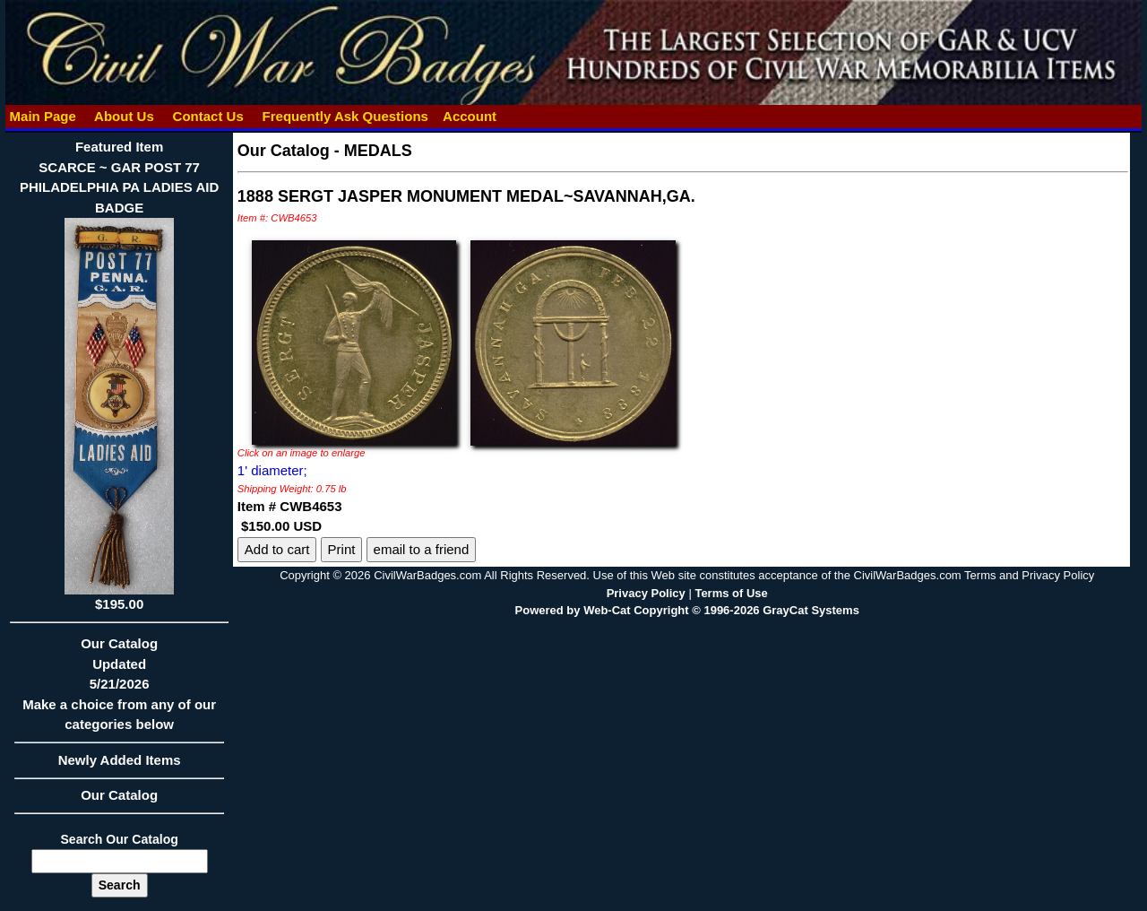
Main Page (42, 116)
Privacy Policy (646, 593)
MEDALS (378, 151)
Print (342, 549)
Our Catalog (119, 795)
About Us (124, 116)
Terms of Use (730, 593)
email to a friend (422, 549)
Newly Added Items (118, 765)
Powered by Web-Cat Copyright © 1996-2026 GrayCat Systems (687, 610)
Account (469, 116)
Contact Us (207, 116)
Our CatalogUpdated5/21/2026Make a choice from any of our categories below (118, 689)
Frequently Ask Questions (345, 116)
